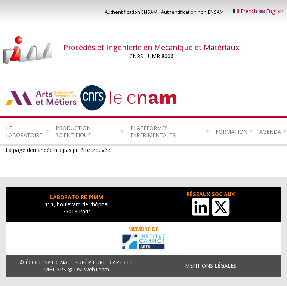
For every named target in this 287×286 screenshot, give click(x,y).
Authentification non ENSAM (192, 12)
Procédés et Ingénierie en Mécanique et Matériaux (151, 47)
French (246, 11)
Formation (231, 131)
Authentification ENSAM (131, 12)
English (271, 11)
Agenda (270, 131)
